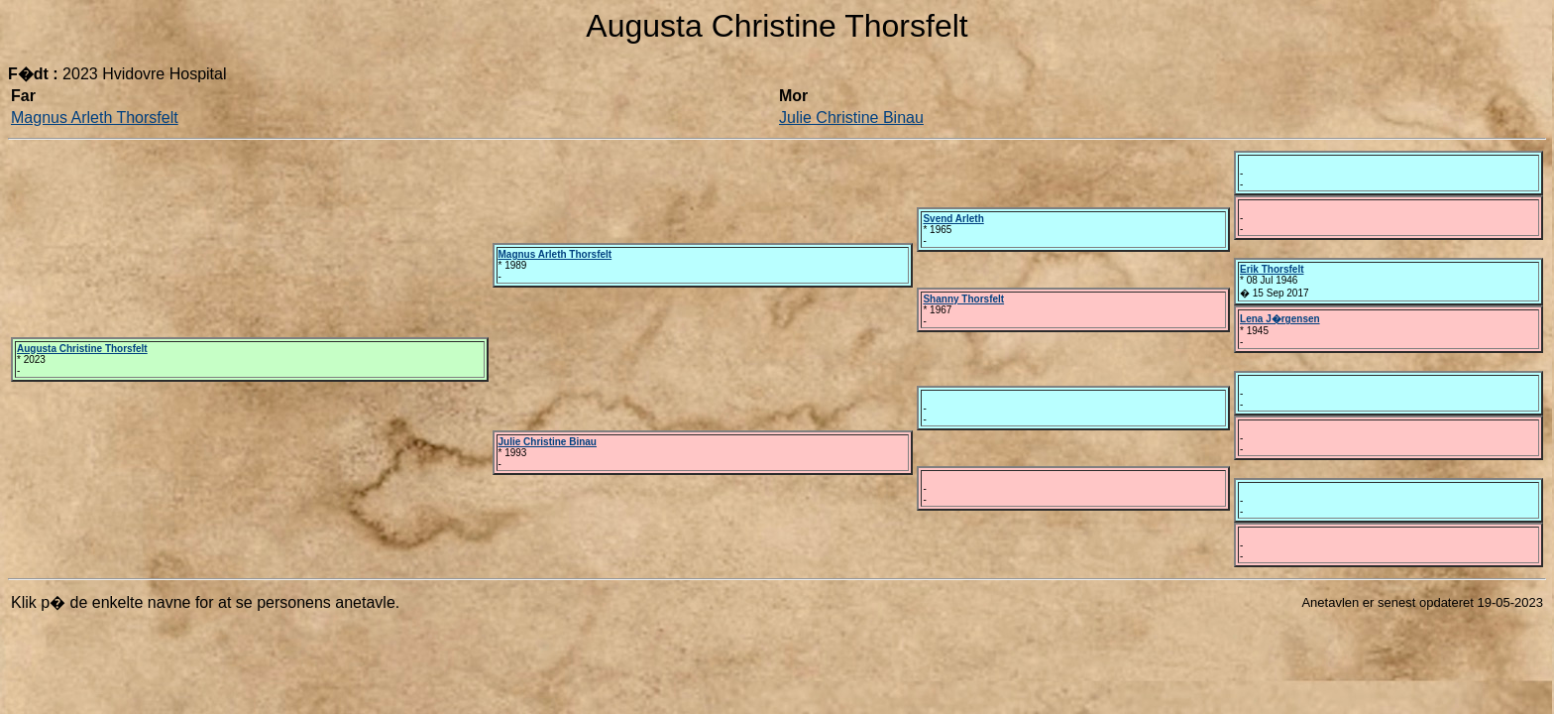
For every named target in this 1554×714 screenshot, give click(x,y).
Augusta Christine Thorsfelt (82, 348)
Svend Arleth (953, 218)
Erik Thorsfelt (1271, 269)
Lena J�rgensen (1280, 318)
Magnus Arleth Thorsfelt (94, 117)
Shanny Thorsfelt (963, 299)
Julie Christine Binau (851, 117)
